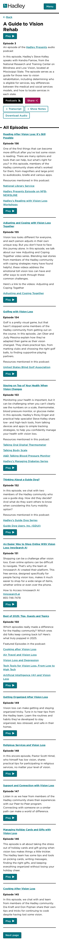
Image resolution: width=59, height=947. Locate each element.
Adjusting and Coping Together (23, 293)
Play (8, 36)
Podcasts (11, 100)
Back (9, 17)
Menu (49, 6)
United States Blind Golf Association (26, 367)
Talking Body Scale (15, 450)
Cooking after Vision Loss (19, 649)
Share (31, 100)
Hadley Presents (36, 47)
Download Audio (16, 115)
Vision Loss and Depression (21, 660)
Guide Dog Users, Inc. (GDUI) (22, 525)
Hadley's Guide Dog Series (20, 520)
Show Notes (38, 108)
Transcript (15, 108)
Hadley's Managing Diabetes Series (25, 461)
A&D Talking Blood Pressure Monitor (26, 455)
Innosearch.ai (11, 594)
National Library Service (18, 185)
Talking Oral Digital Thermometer (24, 444)
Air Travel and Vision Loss (20, 654)
